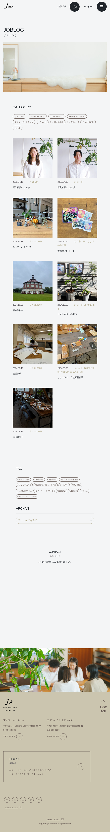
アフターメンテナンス (24, 122)
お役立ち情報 (57, 122)
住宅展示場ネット (11, 807)
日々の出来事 (88, 122)
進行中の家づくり (37, 116)
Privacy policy (53, 819)
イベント (42, 122)
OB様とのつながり (77, 116)
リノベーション (57, 116)
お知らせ (73, 122)
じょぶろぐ (19, 116)
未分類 (17, 128)
